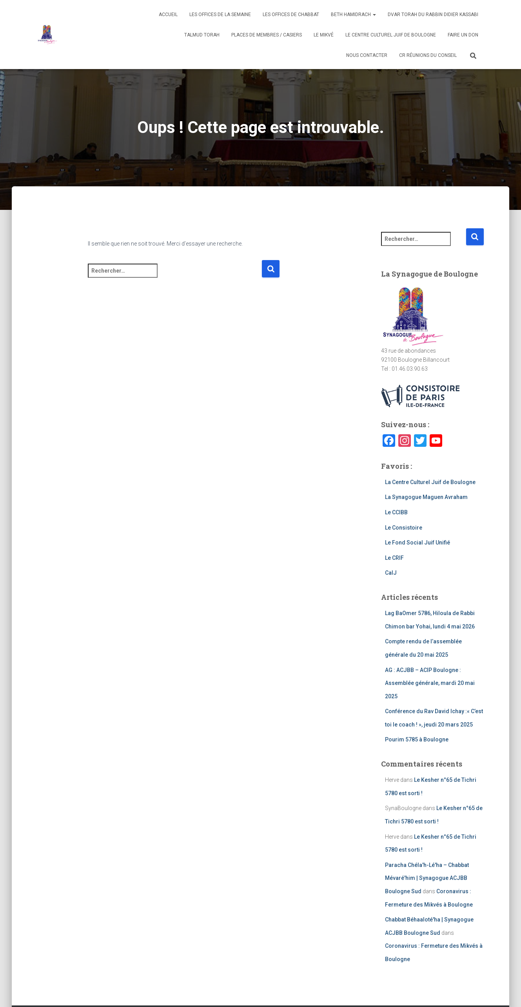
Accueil (168, 14)
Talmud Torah (202, 35)
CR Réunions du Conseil (428, 55)
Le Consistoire (403, 527)
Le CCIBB (396, 512)
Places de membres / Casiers (266, 35)
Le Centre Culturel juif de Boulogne (390, 35)
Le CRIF (394, 558)
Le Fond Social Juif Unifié (417, 542)
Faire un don (463, 35)
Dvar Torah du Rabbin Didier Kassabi (433, 14)
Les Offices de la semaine (220, 14)
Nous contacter (366, 55)
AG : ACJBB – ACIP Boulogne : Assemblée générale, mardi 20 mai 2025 (430, 683)
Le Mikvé (324, 35)
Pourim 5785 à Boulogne (416, 739)
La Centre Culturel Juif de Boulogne (430, 482)
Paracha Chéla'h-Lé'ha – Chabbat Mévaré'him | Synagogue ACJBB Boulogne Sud (427, 878)
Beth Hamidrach (353, 14)
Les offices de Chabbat (291, 14)
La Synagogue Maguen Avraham (426, 497)
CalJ (391, 573)
